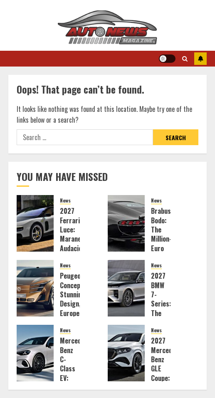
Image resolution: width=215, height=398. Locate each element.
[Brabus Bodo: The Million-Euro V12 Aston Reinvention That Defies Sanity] (126, 223)
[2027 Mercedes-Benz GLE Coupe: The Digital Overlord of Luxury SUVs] (126, 353)
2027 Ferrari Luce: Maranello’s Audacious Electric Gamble (76, 239)
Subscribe (200, 58)
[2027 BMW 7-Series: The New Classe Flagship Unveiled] (126, 288)
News (65, 200)
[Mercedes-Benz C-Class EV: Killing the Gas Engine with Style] (35, 353)
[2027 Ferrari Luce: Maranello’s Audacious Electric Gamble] (35, 223)
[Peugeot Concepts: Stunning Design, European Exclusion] (35, 288)
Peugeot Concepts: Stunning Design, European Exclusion (74, 299)
